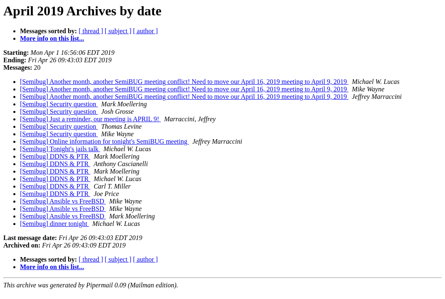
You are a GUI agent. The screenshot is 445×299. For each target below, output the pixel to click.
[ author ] (145, 30)
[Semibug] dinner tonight (54, 223)
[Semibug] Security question (59, 104)
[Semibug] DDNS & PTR (55, 156)
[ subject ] (118, 30)
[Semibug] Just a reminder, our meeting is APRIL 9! (90, 119)
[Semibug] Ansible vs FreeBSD (63, 201)
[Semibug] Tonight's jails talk (60, 148)
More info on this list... (52, 38)
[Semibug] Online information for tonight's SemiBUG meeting (104, 141)
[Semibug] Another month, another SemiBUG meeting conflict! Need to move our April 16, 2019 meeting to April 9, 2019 (184, 81)
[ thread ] (91, 30)
